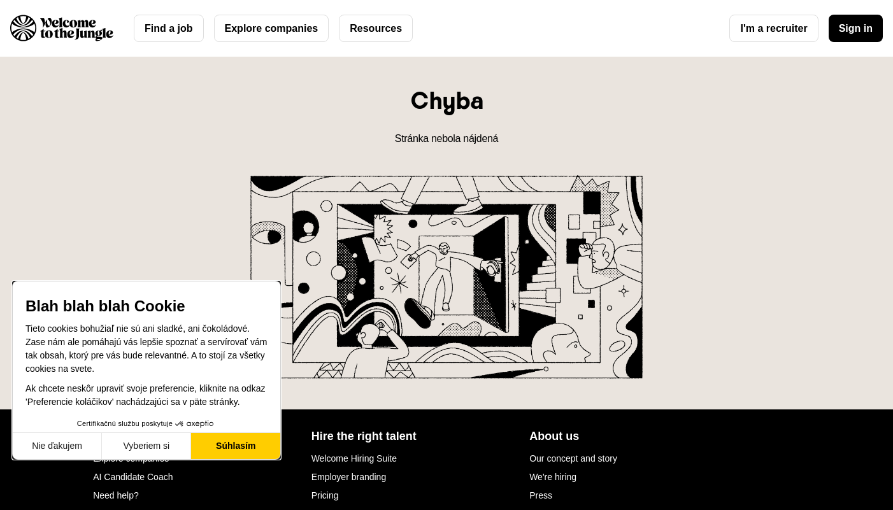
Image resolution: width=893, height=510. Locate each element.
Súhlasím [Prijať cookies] (235, 446)
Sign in (856, 28)
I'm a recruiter (773, 28)
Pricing (325, 495)
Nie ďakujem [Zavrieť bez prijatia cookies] (57, 446)
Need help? (116, 495)
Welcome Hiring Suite (354, 458)
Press (540, 495)
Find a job (169, 28)
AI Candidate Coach (133, 477)
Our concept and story (573, 458)
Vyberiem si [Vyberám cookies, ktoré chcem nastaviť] (147, 446)
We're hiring (552, 477)
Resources (376, 28)
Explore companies (271, 28)
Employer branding (349, 477)
